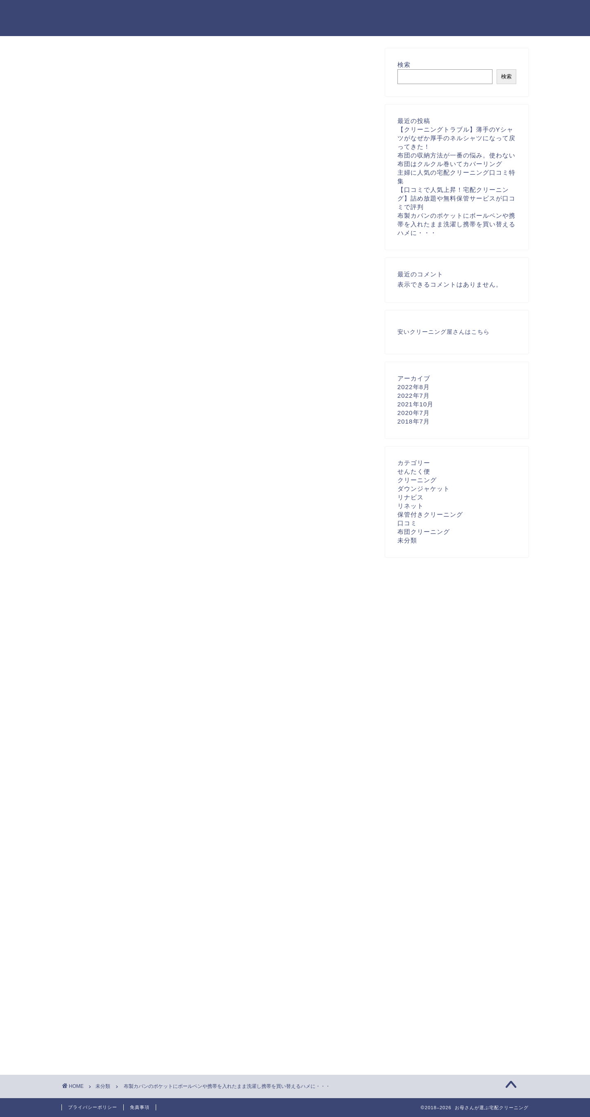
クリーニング (417, 479)
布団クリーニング (423, 531)
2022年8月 (413, 386)
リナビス (410, 497)
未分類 (84, 64)
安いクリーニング (422, 332)
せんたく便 (413, 471)
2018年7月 (413, 421)
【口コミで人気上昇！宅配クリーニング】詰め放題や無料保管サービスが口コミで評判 (456, 198)
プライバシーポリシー (92, 1107)
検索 (404, 64)
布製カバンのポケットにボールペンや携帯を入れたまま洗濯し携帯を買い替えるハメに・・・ (456, 224)
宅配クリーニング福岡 (108, 783)
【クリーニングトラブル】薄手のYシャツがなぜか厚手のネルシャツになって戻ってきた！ (456, 138)
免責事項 (140, 1107)
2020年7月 (413, 412)
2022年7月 (413, 395)
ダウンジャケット (423, 488)
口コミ (407, 523)
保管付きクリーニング (430, 514)
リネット (410, 505)
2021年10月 (415, 404)
